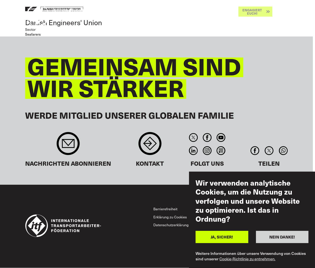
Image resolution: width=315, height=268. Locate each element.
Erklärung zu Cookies (170, 216)
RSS (221, 150)
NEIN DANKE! (282, 237)
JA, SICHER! (222, 237)
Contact (149, 145)
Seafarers (33, 34)
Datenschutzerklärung (171, 224)
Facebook (207, 137)
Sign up (68, 145)
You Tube (221, 137)
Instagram (207, 150)
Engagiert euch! (252, 12)
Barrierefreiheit (165, 208)
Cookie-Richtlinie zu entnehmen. (247, 258)
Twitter (193, 137)
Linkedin (193, 150)
